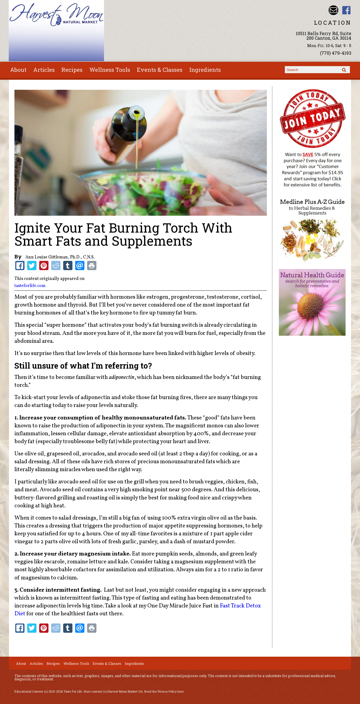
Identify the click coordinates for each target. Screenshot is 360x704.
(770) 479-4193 (335, 53)
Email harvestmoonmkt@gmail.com (333, 10)
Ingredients (205, 69)
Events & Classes (159, 69)
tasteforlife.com (29, 286)
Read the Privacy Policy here (164, 691)
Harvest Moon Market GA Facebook (346, 10)
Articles (44, 69)
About (18, 69)
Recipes (72, 69)
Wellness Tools (109, 69)
